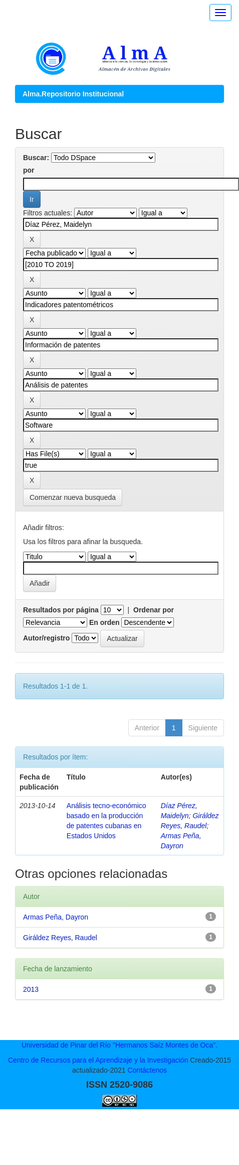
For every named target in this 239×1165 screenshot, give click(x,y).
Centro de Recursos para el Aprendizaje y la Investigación (98, 1060)
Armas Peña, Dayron (55, 917)
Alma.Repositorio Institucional (73, 94)
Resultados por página (61, 610)
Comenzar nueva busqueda (73, 497)
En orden (104, 622)
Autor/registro (46, 638)
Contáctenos (147, 1070)
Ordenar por (153, 610)
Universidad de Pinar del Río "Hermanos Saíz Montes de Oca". (119, 1045)
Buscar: (36, 158)
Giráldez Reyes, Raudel (60, 938)
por (29, 170)
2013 (31, 989)
